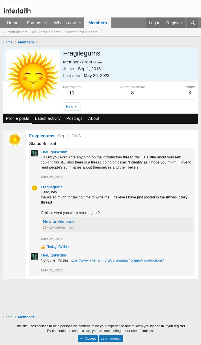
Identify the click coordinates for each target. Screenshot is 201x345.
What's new (65, 22)
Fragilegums (41, 135)
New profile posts (46, 32)
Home (12, 22)
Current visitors (15, 32)
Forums (34, 22)
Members (97, 22)
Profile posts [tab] (17, 118)
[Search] (192, 22)
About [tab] (93, 118)
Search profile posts (81, 32)
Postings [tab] (74, 118)
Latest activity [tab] (48, 118)
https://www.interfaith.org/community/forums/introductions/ (117, 260)
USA (97, 61)
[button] (46, 22)
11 (72, 93)
